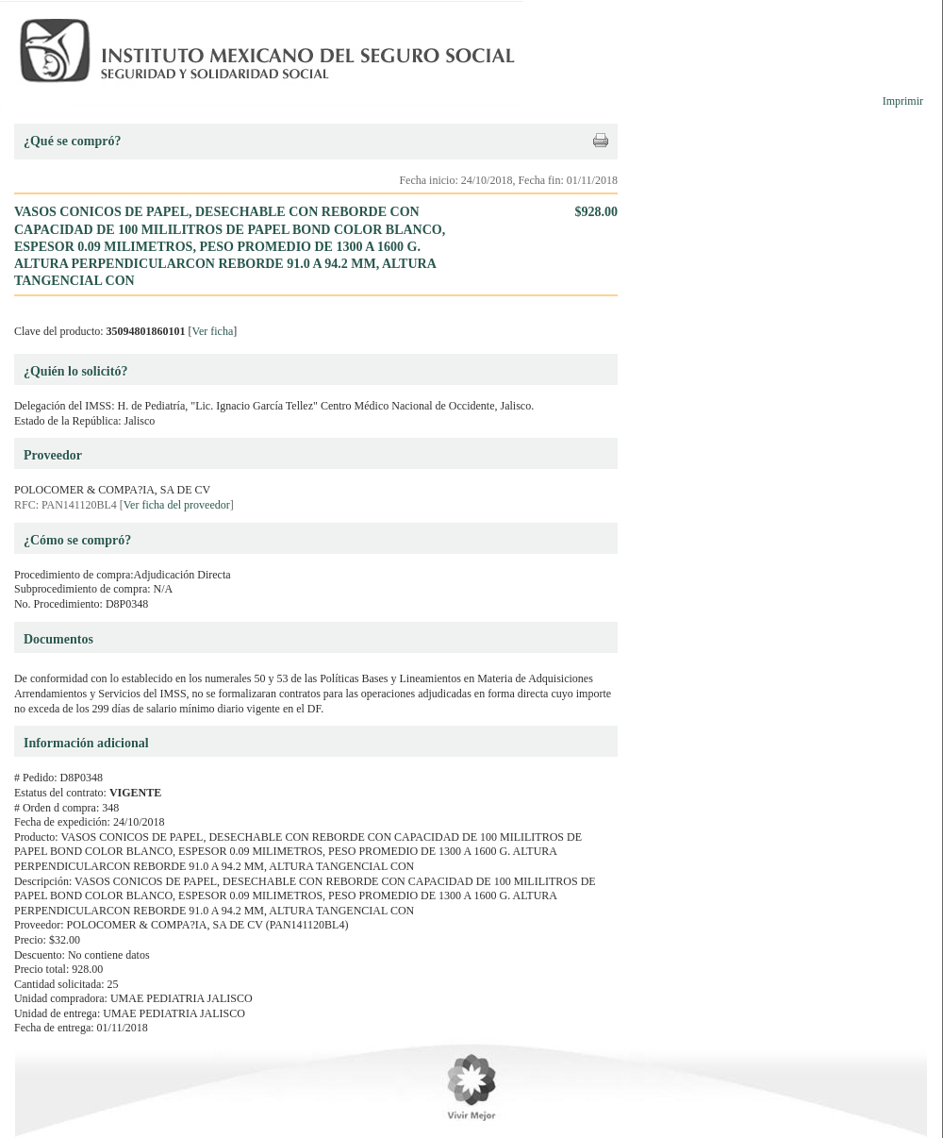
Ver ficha (213, 331)
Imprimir (903, 101)
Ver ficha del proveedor (177, 504)
